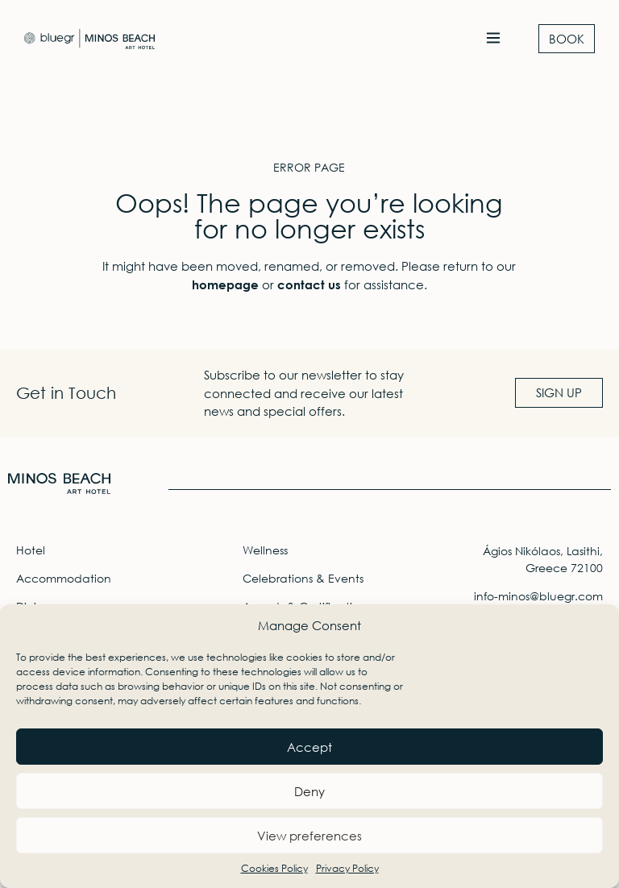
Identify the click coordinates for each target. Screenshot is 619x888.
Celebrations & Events (303, 578)
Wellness (265, 550)
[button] (493, 38)
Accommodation (63, 578)
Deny (309, 791)
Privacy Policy (347, 868)
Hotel (30, 550)
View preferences (309, 836)
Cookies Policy (274, 868)
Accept (309, 747)
